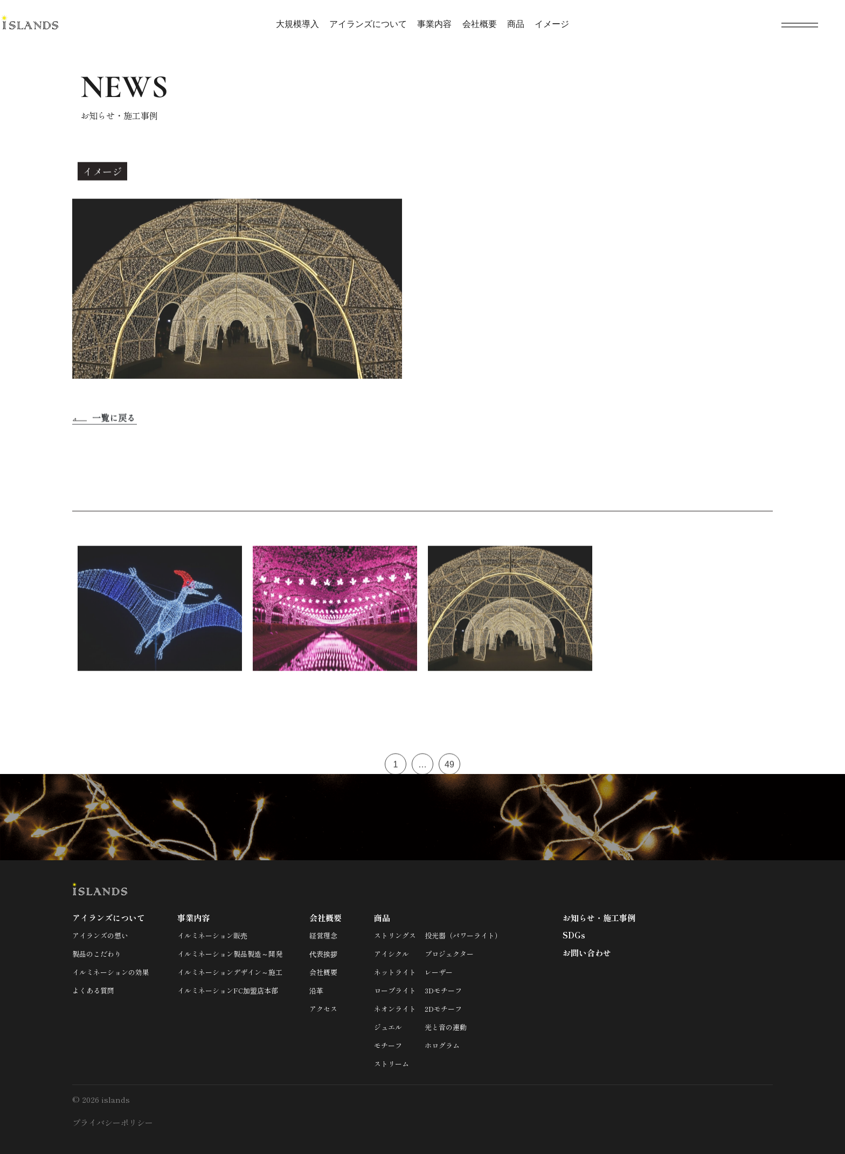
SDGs (574, 935)
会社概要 (479, 24)
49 (449, 767)
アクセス (323, 1009)
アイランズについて (368, 24)
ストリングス (395, 935)
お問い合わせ (587, 952)
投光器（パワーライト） (463, 935)
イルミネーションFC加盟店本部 (227, 990)
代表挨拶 (323, 954)
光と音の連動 (446, 1027)
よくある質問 (93, 990)
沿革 (316, 990)
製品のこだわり (96, 954)
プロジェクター (449, 954)
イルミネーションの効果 (110, 972)
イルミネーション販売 (212, 935)
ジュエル (388, 1027)
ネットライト (395, 972)
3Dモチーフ (443, 990)
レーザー (439, 972)
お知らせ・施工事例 (599, 917)
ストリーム (391, 1064)
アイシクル (391, 954)
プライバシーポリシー (112, 1122)
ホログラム (442, 1045)
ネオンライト (395, 1009)
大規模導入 (297, 24)
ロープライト (395, 990)
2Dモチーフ (443, 1009)
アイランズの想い (100, 935)
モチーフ (388, 1045)
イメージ (552, 24)
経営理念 (323, 935)
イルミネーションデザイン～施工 (229, 972)
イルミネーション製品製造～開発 (229, 954)
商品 (515, 24)
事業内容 (434, 24)
